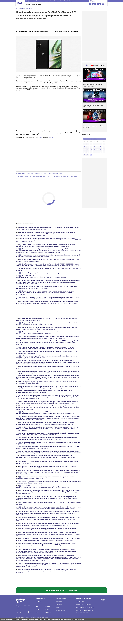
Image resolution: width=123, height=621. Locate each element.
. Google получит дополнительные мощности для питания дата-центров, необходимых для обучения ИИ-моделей (47, 342)
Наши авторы (59, 601)
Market (55, 1)
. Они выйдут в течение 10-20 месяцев (46, 457)
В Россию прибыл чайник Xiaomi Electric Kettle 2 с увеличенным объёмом (39, 173)
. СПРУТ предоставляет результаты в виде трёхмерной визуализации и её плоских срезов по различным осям (47, 407)
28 (84, 154)
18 (97, 149)
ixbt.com (38, 601)
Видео (37, 612)
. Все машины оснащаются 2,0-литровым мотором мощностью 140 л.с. (48, 282)
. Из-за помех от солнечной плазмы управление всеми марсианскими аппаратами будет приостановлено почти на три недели (48, 250)
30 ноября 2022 (28, 8)
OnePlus (41, 137)
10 (94, 146)
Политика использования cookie (85, 607)
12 (100, 146)
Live (37, 606)
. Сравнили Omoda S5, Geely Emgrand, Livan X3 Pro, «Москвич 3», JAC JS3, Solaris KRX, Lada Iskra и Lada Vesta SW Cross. (48, 472)
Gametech (48, 604)
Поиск (57, 607)
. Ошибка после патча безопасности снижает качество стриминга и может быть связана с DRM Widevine (48, 519)
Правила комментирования (83, 604)
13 (103, 146)
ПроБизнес (70, 1)
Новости (34, 4)
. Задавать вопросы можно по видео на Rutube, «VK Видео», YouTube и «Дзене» (47, 428)
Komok (49, 1)
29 (87, 154)
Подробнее (73, 590)
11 (97, 146)
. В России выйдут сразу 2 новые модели (48, 492)
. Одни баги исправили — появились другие (48, 545)
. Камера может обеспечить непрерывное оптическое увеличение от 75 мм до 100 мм (47, 534)
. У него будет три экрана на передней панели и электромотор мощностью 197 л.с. (47, 303)
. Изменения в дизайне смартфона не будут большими (48, 571)
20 (103, 149)
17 (94, 149)
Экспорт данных (60, 610)
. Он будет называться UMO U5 (47, 498)
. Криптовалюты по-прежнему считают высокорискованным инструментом (45, 292)
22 (87, 152)
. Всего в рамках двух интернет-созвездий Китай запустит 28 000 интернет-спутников (47, 551)
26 (100, 152)
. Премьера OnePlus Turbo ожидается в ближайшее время (47, 397)
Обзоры (28, 4)
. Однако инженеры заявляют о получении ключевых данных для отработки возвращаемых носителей (47, 418)
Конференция (29, 1)
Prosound (62, 1)
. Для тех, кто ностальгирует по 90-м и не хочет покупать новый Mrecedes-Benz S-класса (47, 377)
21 (84, 152)
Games (37, 1)
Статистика (59, 604)
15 (87, 149)
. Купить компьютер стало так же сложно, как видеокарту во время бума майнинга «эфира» (48, 234)
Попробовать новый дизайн (57, 590)
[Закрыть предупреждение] (120, 619)
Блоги (40, 4)
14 (84, 149)
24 (94, 152)
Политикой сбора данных (78, 619)
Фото (43, 1)
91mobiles (51, 137)
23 (91, 152)
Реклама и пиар (80, 601)
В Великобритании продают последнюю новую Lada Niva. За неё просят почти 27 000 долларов (46, 176)
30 (91, 154)
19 (100, 149)
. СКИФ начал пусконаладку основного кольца (48, 564)
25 (97, 152)
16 (91, 149)
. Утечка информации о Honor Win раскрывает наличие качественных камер (47, 362)
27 (103, 152)
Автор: (32, 137)
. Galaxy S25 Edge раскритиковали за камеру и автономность (47, 513)
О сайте (17, 609)
